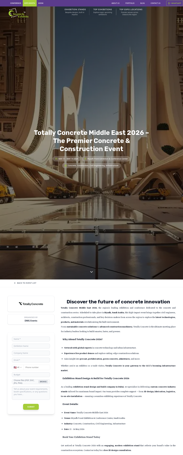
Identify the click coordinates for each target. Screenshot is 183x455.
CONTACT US (155, 3)
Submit (31, 406)
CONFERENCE (15, 3)
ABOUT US (115, 3)
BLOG (142, 3)
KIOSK (40, 3)
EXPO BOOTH (29, 3)
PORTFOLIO (129, 3)
